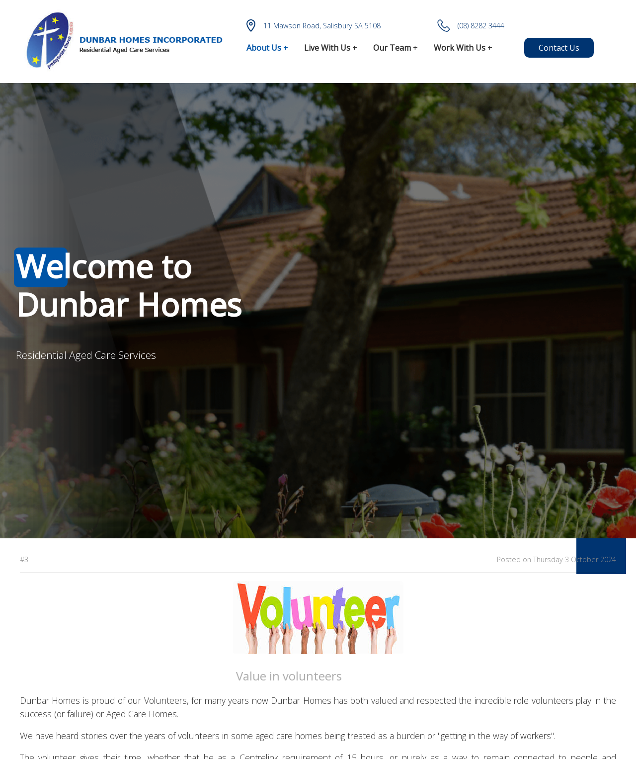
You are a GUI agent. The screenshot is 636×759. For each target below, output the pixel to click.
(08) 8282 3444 (470, 25)
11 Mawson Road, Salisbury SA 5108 (313, 25)
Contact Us (559, 47)
